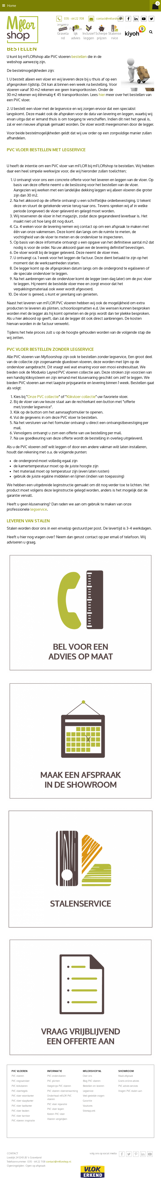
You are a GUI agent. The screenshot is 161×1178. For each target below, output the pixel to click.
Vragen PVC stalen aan (130, 1091)
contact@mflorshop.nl (109, 18)
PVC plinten (53, 1080)
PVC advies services (128, 1085)
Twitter (151, 18)
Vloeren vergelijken (57, 1119)
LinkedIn (136, 18)
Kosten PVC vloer (56, 1114)
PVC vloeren (18, 1075)
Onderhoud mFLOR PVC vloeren (59, 1097)
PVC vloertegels (19, 1091)
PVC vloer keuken (20, 1110)
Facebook (128, 18)
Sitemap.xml (89, 1110)
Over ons (87, 1075)
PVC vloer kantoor (21, 1115)
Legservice (88, 1091)
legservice (38, 509)
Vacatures (87, 1105)
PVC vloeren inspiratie (23, 1120)
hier (102, 94)
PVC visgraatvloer (21, 1080)
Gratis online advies (128, 1080)
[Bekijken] (155, 5)
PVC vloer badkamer (22, 1105)
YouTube (143, 18)
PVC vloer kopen (55, 1109)
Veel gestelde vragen (93, 1095)
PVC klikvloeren (20, 1085)
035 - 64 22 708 (74, 18)
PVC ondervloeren (56, 1075)
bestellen (79, 56)
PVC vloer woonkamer (23, 1095)
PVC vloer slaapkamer (22, 1100)
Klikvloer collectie (81, 396)
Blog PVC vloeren (92, 1080)
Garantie (87, 1100)
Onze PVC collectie (43, 396)
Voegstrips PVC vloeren (59, 1085)
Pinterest (120, 18)
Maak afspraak (125, 1075)
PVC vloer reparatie (57, 1104)
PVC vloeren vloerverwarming (62, 1091)
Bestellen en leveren (93, 1085)
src (150, 31)
